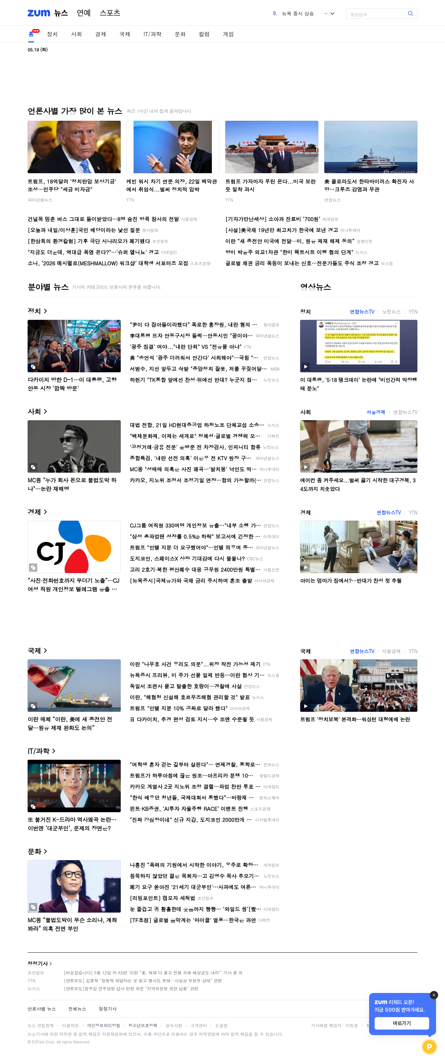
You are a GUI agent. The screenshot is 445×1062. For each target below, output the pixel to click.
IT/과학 (152, 34)
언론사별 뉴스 (42, 1008)
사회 (76, 34)
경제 (100, 34)
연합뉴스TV (362, 311)
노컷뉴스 (391, 311)
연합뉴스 (332, 200)
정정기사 (38, 963)
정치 (52, 34)
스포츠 (110, 13)
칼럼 (204, 34)
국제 (124, 34)
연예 (84, 13)
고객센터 (198, 1025)
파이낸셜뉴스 (40, 200)
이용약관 (70, 1025)
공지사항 (174, 1025)
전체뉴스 (77, 1008)
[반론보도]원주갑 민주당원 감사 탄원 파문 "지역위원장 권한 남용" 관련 (131, 988)
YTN (130, 200)
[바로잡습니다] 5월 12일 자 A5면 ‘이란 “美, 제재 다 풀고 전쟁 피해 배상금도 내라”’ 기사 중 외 (153, 972)
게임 (228, 34)
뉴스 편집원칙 (41, 1025)
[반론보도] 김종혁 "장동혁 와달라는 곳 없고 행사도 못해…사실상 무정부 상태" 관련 (143, 980)
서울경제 (375, 412)
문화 (180, 34)
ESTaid (38, 1041)
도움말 (221, 1025)
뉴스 (61, 13)
